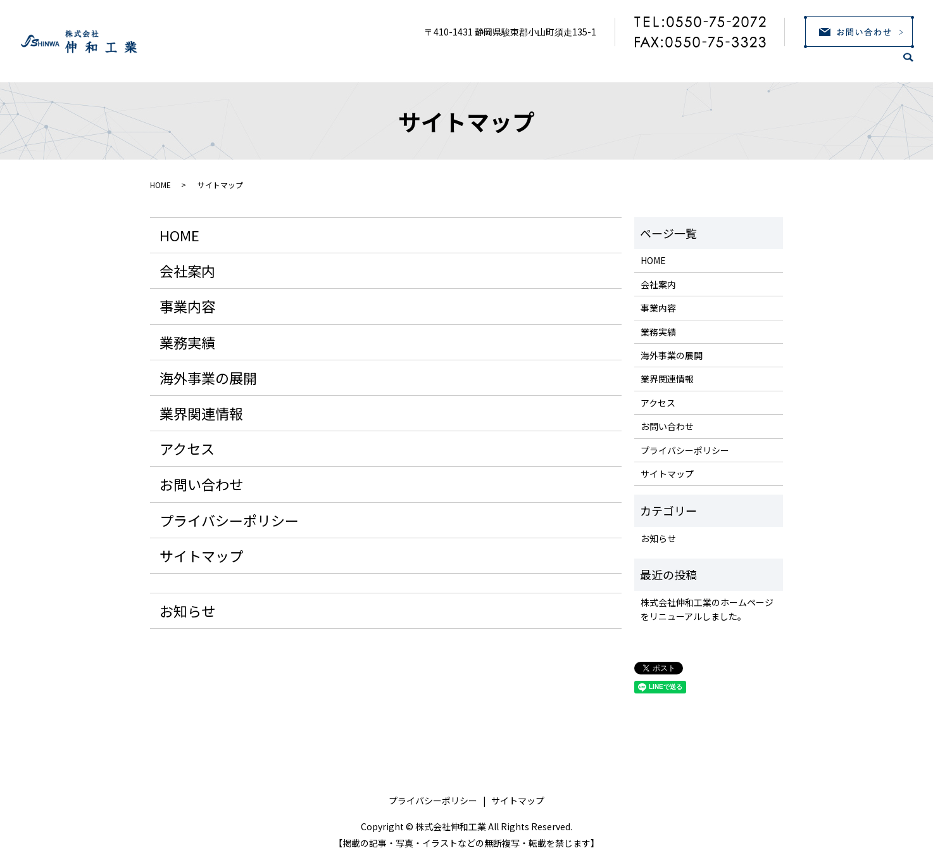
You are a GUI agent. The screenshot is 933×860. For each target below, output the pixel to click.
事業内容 (524, 64)
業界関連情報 (777, 64)
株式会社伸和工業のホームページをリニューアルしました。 (707, 609)
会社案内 (453, 64)
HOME (388, 64)
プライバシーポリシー (229, 520)
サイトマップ (201, 555)
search (916, 65)
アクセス (858, 64)
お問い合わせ (201, 484)
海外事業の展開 (681, 64)
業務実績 (595, 64)
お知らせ (187, 610)
